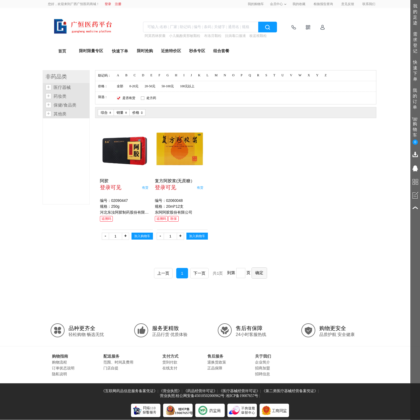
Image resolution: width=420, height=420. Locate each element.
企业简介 (262, 362)
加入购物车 (142, 236)
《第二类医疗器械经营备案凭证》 (290, 391)
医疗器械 (62, 87)
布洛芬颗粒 (213, 36)
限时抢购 (145, 51)
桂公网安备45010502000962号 (200, 396)
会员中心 (276, 4)
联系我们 (368, 4)
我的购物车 (256, 4)
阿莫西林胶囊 (155, 36)
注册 (118, 4)
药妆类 (60, 96)
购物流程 (59, 362)
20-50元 (150, 86)
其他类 (60, 114)
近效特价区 (171, 51)
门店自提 (110, 368)
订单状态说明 (63, 368)
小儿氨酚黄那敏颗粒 (184, 36)
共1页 (218, 273)
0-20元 (133, 86)
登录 (108, 4)
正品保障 (214, 368)
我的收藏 (298, 4)
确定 (259, 272)
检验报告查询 (323, 4)
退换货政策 (216, 362)
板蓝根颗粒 (258, 36)
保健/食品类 (65, 105)
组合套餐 (221, 51)
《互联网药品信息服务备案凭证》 (129, 391)
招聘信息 (262, 374)
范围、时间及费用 (118, 362)
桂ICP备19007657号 (242, 396)
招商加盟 (262, 368)
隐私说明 (59, 374)
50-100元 (168, 86)
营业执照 (167, 396)
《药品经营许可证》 (200, 391)
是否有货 (129, 98)
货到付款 (169, 362)
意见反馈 (347, 4)
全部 (120, 86)
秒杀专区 (197, 51)
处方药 (151, 98)
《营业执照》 (170, 391)
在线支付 (169, 368)
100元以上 (187, 86)
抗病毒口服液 (235, 36)
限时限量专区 (91, 51)
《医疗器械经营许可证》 (239, 391)
